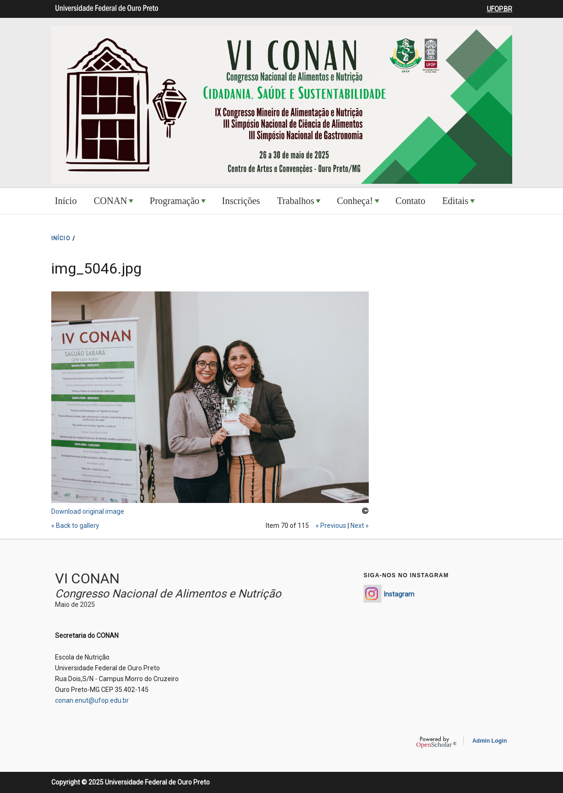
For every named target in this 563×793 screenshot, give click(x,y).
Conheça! (355, 201)
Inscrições (241, 201)
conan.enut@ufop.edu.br (92, 700)
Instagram (399, 594)
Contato (410, 201)
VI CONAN (87, 578)
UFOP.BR (499, 9)
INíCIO (61, 238)
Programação (174, 201)
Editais (455, 201)
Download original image (87, 511)
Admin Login (489, 741)
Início (66, 201)
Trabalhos (295, 201)
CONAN (110, 201)
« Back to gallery (75, 525)
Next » (359, 525)
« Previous (331, 525)
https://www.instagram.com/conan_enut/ (372, 594)
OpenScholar (436, 742)
